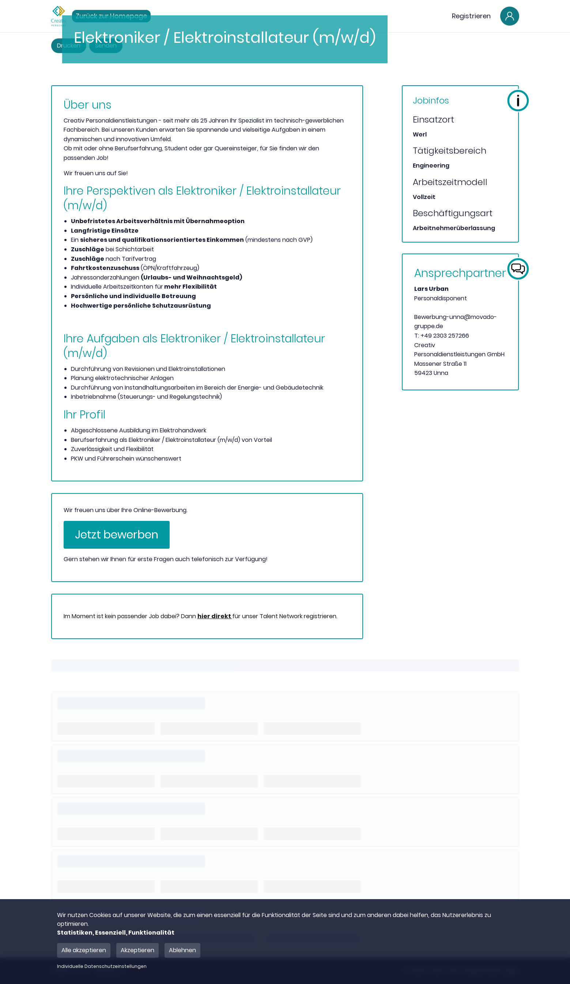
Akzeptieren (137, 950)
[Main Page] (58, 16)
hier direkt (214, 616)
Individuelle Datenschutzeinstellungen (102, 966)
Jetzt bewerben (116, 534)
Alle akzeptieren (83, 950)
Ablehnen (182, 950)
